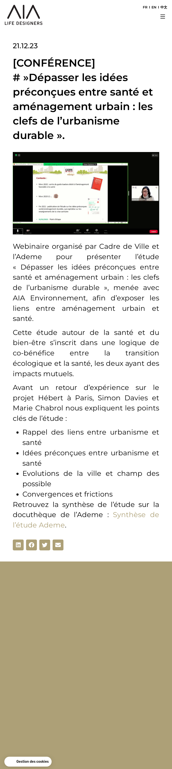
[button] (162, 17)
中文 (163, 7)
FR (145, 7)
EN (153, 7)
